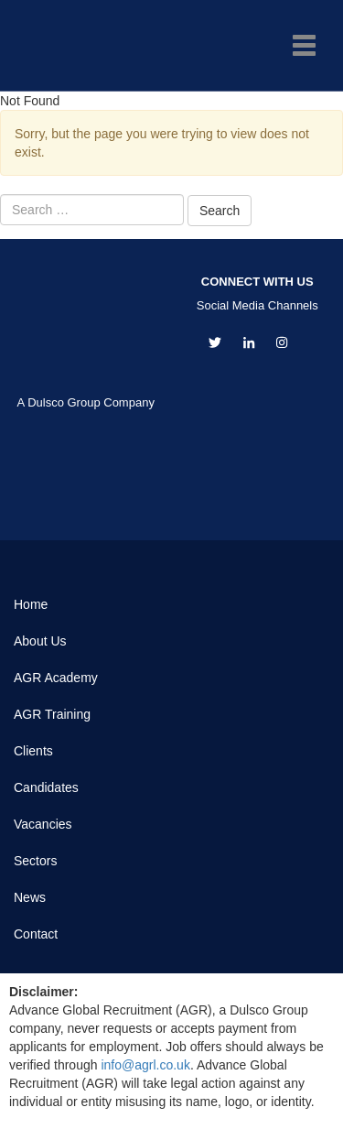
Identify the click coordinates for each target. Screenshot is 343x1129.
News (30, 897)
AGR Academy (56, 677)
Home (31, 604)
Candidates (46, 787)
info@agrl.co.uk (145, 1065)
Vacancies (43, 824)
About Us (40, 641)
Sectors (35, 860)
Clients (33, 751)
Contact (36, 934)
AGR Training (52, 714)
